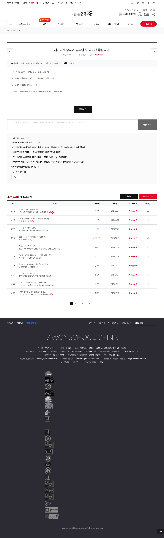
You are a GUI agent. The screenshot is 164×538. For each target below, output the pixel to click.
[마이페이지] (140, 14)
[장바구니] (153, 14)
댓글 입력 (147, 124)
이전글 (10, 51)
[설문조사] (127, 14)
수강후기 (16, 30)
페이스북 (154, 2)
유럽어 (25, 2)
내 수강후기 (129, 196)
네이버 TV (137, 2)
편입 (53, 2)
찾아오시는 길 (126, 323)
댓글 (16, 177)
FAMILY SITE (139, 323)
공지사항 (152, 9)
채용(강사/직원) (113, 323)
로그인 (127, 9)
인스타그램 (143, 2)
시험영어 (17, 2)
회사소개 (10, 323)
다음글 (154, 51)
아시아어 (31, 2)
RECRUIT (78, 2)
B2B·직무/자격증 (61, 2)
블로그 (148, 2)
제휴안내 (102, 323)
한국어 (38, 2)
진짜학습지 (46, 2)
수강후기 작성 (148, 196)
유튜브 (132, 2)
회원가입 (135, 9)
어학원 (71, 2)
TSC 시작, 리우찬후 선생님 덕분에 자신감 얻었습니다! (55, 247)
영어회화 (10, 2)
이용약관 (20, 323)
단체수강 (92, 323)
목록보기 (82, 109)
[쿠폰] (146, 14)
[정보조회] (92, 351)
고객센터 (144, 9)
